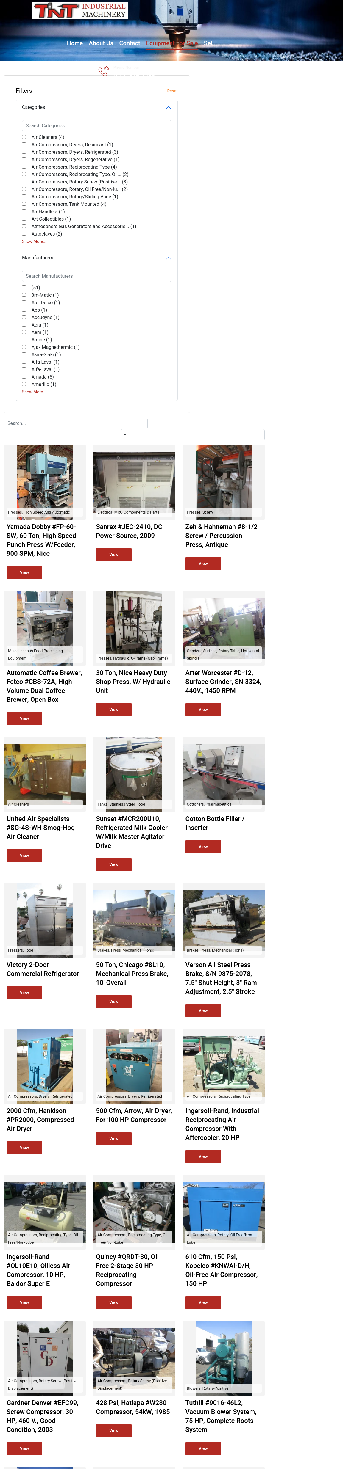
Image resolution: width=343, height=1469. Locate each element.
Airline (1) (36, 414)
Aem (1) (34, 406)
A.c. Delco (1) (40, 377)
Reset (93, 91)
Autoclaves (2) (41, 308)
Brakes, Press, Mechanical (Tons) (227, 623)
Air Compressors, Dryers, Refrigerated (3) (52, 163)
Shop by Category (192, 1369)
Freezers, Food (135, 623)
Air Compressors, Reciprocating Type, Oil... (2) (55, 208)
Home (106, 22)
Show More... (34, 316)
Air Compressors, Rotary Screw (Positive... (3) (58, 223)
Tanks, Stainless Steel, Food (222, 468)
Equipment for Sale (203, 22)
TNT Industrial (93, 1435)
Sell (240, 22)
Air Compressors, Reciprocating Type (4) (49, 193)
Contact (160, 22)
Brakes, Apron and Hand (296, 1243)
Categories (33, 107)
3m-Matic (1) (39, 369)
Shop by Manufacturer (197, 1359)
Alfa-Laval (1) (40, 444)
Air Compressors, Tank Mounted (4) (49, 267)
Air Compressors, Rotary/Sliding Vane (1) (50, 252)
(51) (30, 362)
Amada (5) (37, 451)
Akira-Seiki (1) (40, 429)
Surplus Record (276, 1435)
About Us (132, 22)
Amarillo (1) (38, 458)
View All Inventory (192, 1379)
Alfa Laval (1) (40, 436)
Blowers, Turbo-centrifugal (145, 1243)
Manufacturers (37, 332)
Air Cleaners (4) (42, 137)
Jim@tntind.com (276, 1358)
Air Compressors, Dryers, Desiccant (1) (52, 148)
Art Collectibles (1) (45, 286)
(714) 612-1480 (292, 26)
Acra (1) (34, 399)
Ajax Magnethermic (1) (50, 421)
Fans (203, 1243)
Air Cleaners (132, 468)
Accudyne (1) (40, 392)
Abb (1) (33, 384)
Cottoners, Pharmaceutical (297, 468)
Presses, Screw (288, 158)
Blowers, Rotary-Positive (295, 1088)
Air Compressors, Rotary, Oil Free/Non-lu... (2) (55, 237)
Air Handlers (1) (42, 278)
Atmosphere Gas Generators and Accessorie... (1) (55, 297)
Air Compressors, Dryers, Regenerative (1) (52, 178)
